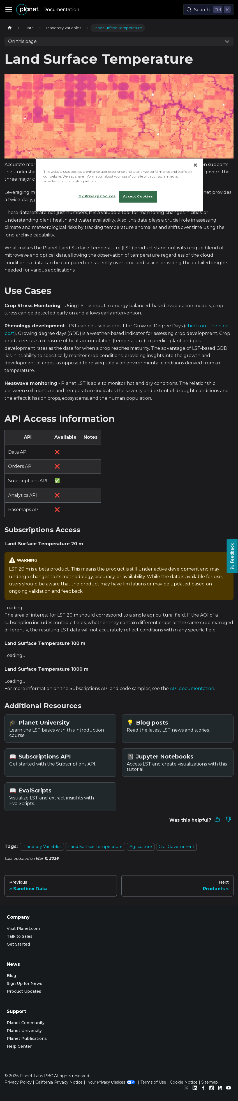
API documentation (192, 688)
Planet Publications (27, 1038)
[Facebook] (204, 1088)
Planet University (24, 1030)
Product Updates (24, 991)
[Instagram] (213, 1088)
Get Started (18, 944)
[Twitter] (187, 1088)
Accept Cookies (138, 196)
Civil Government (176, 846)
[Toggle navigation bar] (8, 9)
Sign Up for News (24, 983)
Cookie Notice (184, 1082)
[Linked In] (196, 1088)
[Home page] (9, 28)
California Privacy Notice (59, 1082)
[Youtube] (230, 1088)
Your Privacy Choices (111, 1082)
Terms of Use (153, 1082)
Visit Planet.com (23, 928)
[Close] (195, 165)
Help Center (19, 1046)
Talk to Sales (20, 936)
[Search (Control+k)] (208, 9)
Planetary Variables (41, 846)
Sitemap (209, 1082)
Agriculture (141, 846)
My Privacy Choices (96, 196)
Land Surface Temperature (95, 846)
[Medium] (221, 1088)
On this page (22, 41)
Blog (11, 975)
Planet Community (26, 1022)
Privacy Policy (18, 1082)
